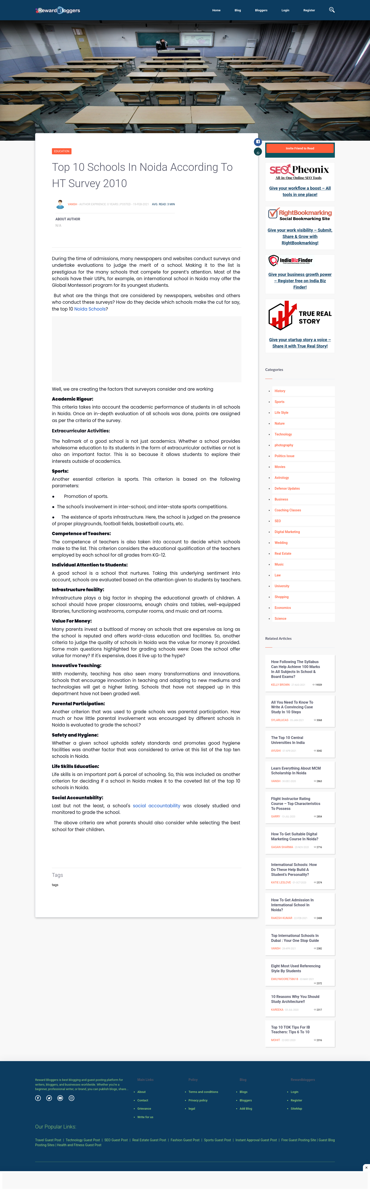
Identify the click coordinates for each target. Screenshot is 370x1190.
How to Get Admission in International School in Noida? (292, 905)
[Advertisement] (146, 349)
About (141, 1092)
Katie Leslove (281, 882)
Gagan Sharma (282, 847)
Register (309, 10)
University (282, 586)
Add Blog (246, 1108)
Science (280, 618)
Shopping (282, 597)
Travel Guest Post (48, 1140)
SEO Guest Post (116, 1140)
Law (278, 575)
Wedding (281, 543)
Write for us (145, 1117)
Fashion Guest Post (185, 1140)
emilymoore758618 (284, 979)
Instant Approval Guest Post (256, 1140)
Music (279, 564)
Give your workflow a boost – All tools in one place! (300, 191)
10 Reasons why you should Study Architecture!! (295, 999)
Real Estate (283, 553)
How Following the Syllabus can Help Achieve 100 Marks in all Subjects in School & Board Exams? (295, 669)
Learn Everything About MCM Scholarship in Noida (296, 771)
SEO (278, 521)
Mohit (275, 1040)
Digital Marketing (287, 532)
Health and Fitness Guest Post (79, 1145)
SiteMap (296, 1108)
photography (284, 445)
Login (285, 10)
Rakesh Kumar (281, 918)
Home (216, 10)
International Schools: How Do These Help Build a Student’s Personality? (294, 869)
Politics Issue (284, 456)
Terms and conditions (203, 1092)
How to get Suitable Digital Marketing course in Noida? (294, 836)
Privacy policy (198, 1100)
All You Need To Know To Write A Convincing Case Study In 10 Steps (292, 707)
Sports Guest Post (217, 1140)
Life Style (281, 412)
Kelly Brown (280, 684)
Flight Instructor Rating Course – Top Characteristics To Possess (295, 803)
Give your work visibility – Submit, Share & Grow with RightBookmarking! (300, 236)
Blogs (244, 1092)
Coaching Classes (288, 510)
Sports (279, 402)
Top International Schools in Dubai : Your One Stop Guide (295, 938)
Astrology (282, 478)
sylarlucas (279, 720)
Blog (238, 10)
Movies (280, 467)
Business (281, 499)
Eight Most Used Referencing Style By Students (295, 968)
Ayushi (276, 750)
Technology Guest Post (83, 1140)
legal (192, 1108)
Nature (280, 423)
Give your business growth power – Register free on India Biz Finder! (300, 281)
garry (275, 816)
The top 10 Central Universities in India (288, 740)
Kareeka (277, 1009)
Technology (283, 434)
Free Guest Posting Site (299, 1140)
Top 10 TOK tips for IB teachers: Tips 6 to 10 (290, 1029)
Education (61, 151)
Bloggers (261, 10)
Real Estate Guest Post (149, 1140)
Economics (283, 608)
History (280, 391)
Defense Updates (287, 488)
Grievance (144, 1108)
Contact (142, 1100)
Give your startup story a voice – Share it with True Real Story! (300, 343)
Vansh (73, 204)
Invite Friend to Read (300, 148)
